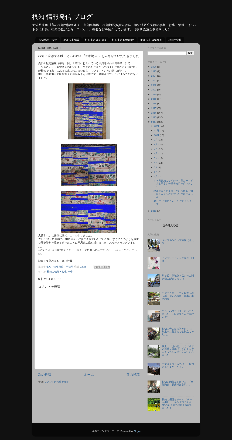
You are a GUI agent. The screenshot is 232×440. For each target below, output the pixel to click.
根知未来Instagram (123, 39)
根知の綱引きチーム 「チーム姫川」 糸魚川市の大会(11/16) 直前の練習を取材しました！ (177, 403)
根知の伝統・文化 (57, 271)
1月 (156, 176)
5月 (156, 158)
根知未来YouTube (95, 39)
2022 (154, 85)
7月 (156, 149)
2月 (156, 172)
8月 (156, 144)
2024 (154, 76)
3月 (156, 167)
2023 (154, 80)
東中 (70, 271)
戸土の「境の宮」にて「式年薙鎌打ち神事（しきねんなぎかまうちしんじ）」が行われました (178, 350)
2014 (154, 122)
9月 (156, 139)
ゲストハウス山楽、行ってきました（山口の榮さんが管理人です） (178, 314)
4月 (156, 162)
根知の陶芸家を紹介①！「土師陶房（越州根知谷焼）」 (177, 383)
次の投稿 (44, 374)
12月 (157, 126)
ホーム (89, 374)
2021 (154, 89)
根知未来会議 (71, 39)
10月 (157, 135)
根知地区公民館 (48, 39)
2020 (154, 94)
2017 (154, 108)
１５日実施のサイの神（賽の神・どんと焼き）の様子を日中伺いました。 (173, 183)
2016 (154, 112)
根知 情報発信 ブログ (62, 16)
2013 (154, 211)
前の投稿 (133, 374)
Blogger (138, 431)
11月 (157, 130)
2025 (154, 71)
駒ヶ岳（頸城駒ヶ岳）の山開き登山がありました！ (178, 277)
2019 (154, 99)
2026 (154, 66)
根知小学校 (175, 39)
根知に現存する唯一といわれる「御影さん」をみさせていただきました (173, 194)
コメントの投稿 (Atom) (56, 382)
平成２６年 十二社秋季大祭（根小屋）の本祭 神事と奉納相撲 (178, 296)
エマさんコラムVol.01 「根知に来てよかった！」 (178, 365)
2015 (154, 117)
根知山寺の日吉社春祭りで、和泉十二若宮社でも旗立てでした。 (178, 332)
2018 (154, 103)
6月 (156, 153)
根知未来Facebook (151, 39)
